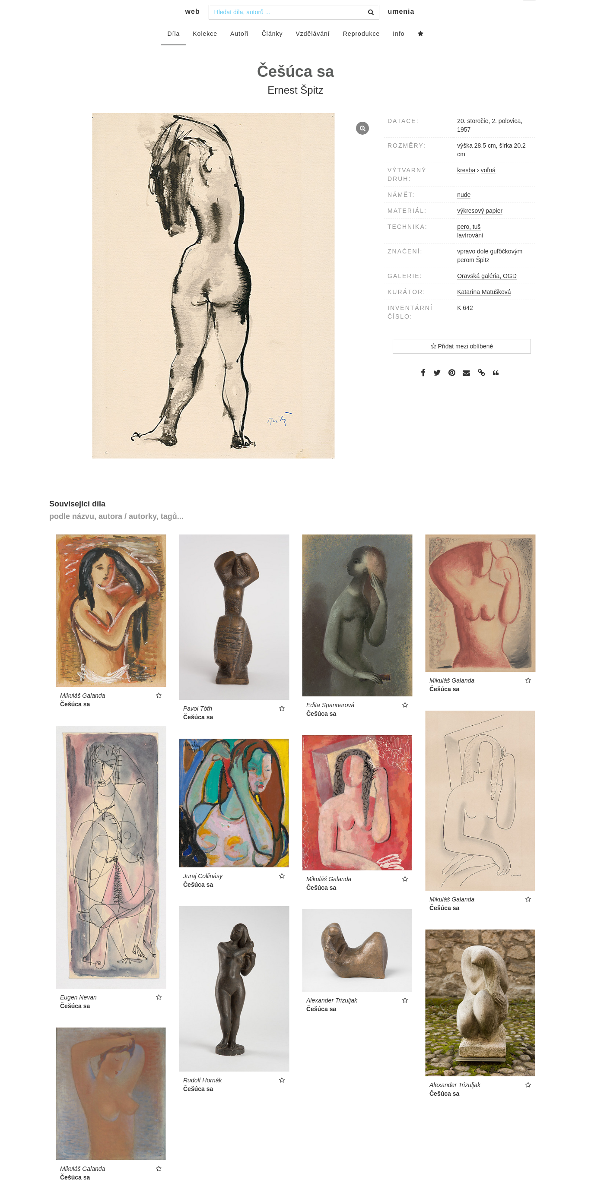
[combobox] (294, 29)
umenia (401, 28)
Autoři (239, 50)
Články (272, 50)
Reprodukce (361, 50)
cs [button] (530, 13)
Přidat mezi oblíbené (462, 363)
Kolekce (205, 50)
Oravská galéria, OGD (487, 292)
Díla (173, 50)
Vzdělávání (313, 50)
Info (398, 50)
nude (463, 211)
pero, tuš (468, 243)
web (192, 28)
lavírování (470, 252)
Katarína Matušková (484, 308)
